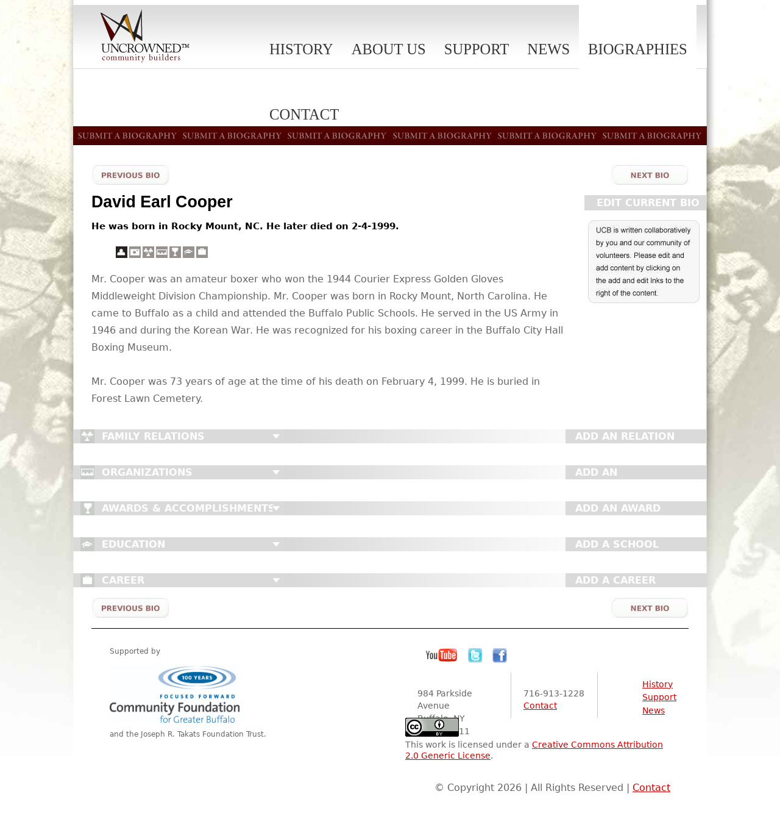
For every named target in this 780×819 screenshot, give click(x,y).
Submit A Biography (390, 135)
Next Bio (650, 174)
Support (476, 49)
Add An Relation (625, 436)
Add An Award (618, 508)
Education (133, 544)
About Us (389, 49)
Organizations (147, 472)
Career (123, 580)
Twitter (475, 655)
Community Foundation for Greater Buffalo (177, 694)
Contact (540, 705)
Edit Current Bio (648, 203)
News (548, 49)
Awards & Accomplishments (188, 508)
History (301, 49)
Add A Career (615, 580)
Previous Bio (130, 174)
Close (276, 436)
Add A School (617, 544)
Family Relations (153, 436)
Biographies (637, 49)
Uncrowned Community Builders (145, 36)
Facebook (499, 655)
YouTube (441, 655)
